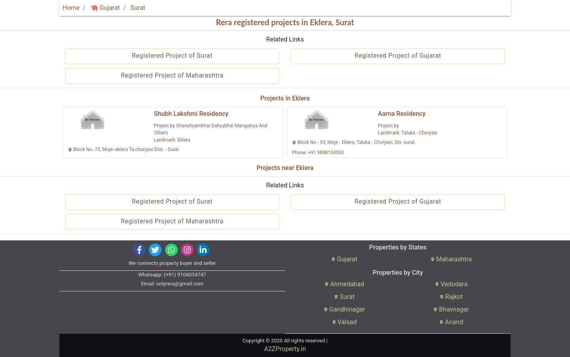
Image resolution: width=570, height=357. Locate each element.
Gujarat (105, 7)
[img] (94, 8)
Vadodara (451, 284)
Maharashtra (451, 259)
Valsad (344, 322)
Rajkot (451, 296)
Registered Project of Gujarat (398, 55)
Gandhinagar (344, 309)
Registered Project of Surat (172, 55)
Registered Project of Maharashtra (172, 75)
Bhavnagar (451, 309)
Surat (137, 7)
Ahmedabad (344, 284)
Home (71, 7)
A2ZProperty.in (285, 349)
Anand (451, 322)
